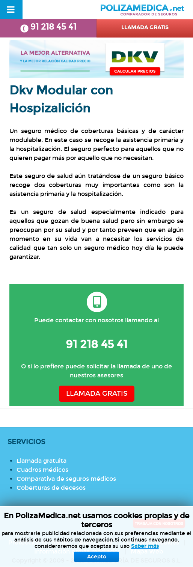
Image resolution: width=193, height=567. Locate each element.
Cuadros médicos (42, 469)
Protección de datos (38, 542)
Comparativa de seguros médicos (66, 478)
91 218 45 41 (48, 27)
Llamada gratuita (41, 460)
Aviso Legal (95, 542)
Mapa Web (147, 551)
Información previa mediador (77, 551)
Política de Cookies (151, 542)
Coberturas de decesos (51, 487)
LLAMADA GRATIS (96, 394)
